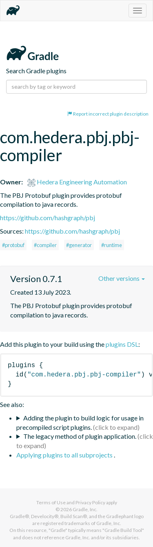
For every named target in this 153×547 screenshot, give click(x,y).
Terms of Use (51, 502)
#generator (79, 245)
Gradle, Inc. (85, 509)
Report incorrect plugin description (108, 114)
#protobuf (13, 245)
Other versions (121, 278)
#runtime (111, 245)
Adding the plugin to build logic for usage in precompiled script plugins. (80, 422)
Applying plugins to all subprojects (65, 455)
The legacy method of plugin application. (79, 436)
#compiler (45, 245)
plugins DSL (122, 344)
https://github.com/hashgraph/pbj (47, 217)
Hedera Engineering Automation (77, 182)
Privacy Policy (90, 502)
